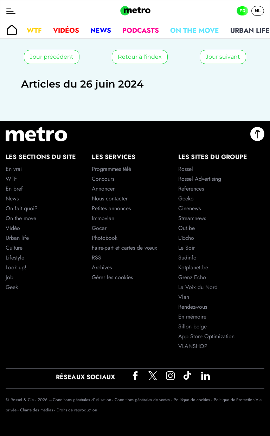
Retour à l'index (140, 56)
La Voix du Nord (198, 287)
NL (258, 10)
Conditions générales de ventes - (144, 400)
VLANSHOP (192, 346)
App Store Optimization (206, 336)
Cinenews (189, 208)
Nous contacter (110, 198)
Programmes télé (111, 169)
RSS (96, 258)
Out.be (186, 228)
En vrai (14, 169)
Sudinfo (187, 258)
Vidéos (66, 30)
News (100, 30)
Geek (12, 287)
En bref (14, 189)
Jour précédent (51, 56)
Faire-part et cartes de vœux (124, 248)
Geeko (186, 198)
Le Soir (186, 248)
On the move (194, 30)
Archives (102, 267)
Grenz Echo (192, 277)
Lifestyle (15, 258)
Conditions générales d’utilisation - (84, 400)
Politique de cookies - (194, 400)
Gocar (99, 228)
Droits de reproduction (77, 410)
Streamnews (192, 218)
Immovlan (103, 218)
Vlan (183, 297)
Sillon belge (192, 326)
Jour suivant (223, 56)
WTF (34, 30)
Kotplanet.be (193, 267)
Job (9, 277)
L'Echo (186, 238)
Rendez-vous (192, 307)
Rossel (185, 169)
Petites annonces (111, 208)
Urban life (17, 238)
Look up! (16, 267)
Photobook (104, 238)
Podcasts (140, 30)
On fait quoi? (22, 208)
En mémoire (192, 317)
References (191, 189)
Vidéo (13, 228)
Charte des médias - (38, 410)
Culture (14, 248)
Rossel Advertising (199, 179)
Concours (103, 179)
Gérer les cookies (112, 277)
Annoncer (103, 189)
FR (242, 10)
